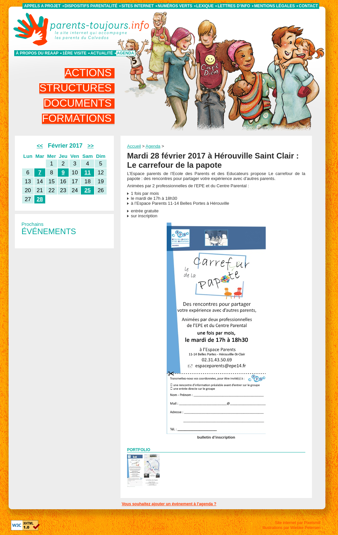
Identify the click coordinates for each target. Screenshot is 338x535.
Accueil (134, 146)
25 (87, 190)
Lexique (205, 6)
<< (40, 146)
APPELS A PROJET (42, 6)
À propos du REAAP (37, 53)
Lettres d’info (234, 6)
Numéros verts (175, 6)
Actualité (101, 53)
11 (87, 172)
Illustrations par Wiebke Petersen (291, 527)
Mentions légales (274, 6)
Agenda (125, 53)
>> (90, 146)
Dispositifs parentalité (91, 6)
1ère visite (74, 53)
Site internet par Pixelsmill (298, 522)
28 (40, 199)
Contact (308, 6)
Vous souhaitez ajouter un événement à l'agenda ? (169, 504)
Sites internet (137, 6)
